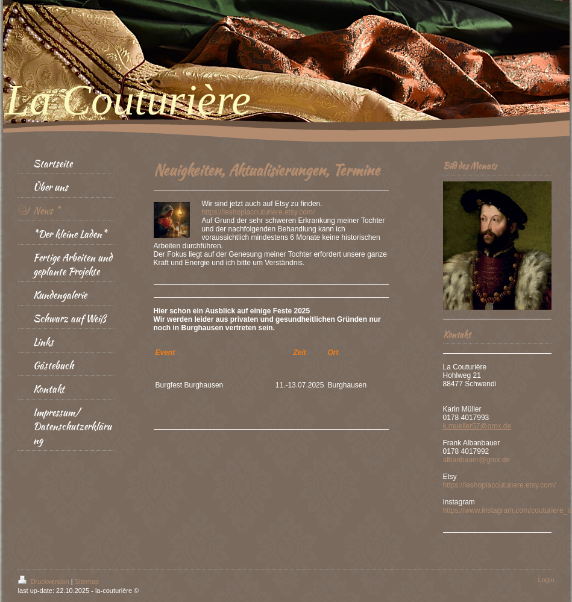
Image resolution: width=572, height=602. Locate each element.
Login (546, 579)
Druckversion (44, 581)
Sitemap (87, 581)
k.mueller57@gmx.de (477, 426)
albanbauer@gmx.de (477, 460)
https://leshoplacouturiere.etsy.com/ (258, 212)
